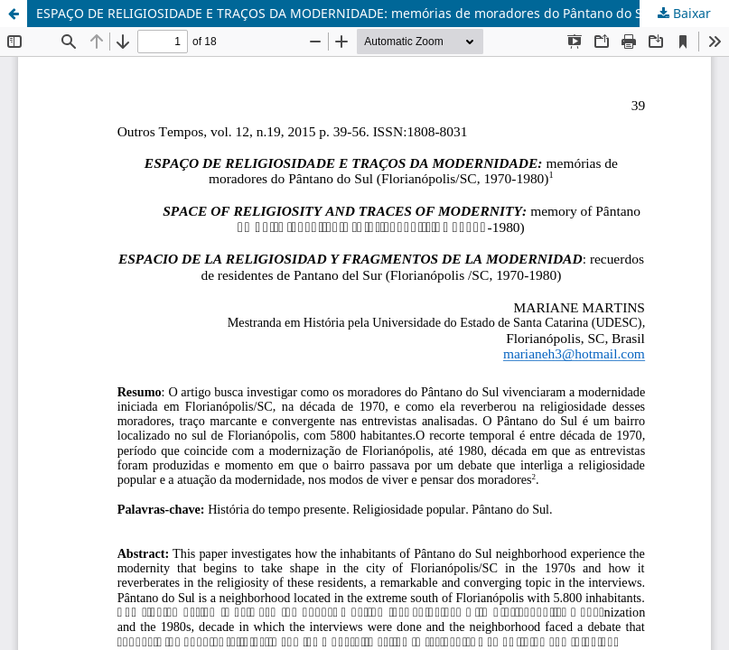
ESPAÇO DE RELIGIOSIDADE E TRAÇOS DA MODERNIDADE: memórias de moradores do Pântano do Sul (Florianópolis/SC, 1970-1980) (382, 13)
